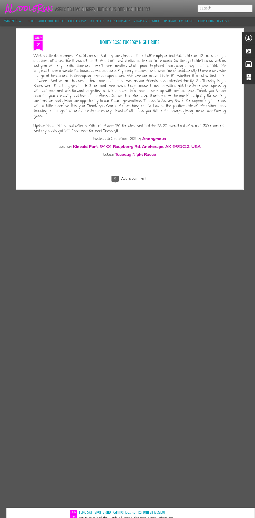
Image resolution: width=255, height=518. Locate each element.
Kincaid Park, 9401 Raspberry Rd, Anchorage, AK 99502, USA (137, 98)
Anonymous (154, 90)
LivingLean (186, 21)
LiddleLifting (205, 21)
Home (31, 21)
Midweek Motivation (147, 21)
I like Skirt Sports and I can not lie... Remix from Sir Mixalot (122, 512)
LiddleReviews (77, 21)
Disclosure (224, 21)
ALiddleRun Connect (51, 21)
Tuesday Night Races (135, 106)
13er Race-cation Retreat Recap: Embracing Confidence (120, 453)
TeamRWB (170, 21)
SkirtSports (97, 21)
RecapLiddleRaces (118, 21)
